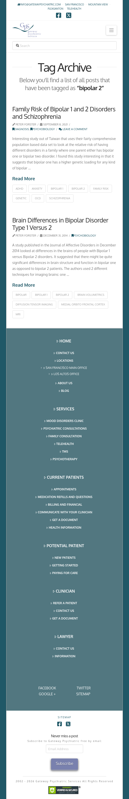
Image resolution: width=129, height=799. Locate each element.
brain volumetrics (90, 295)
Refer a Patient (64, 603)
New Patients (64, 558)
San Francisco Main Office (65, 368)
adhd (19, 188)
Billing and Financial (64, 505)
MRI (18, 314)
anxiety (37, 188)
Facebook (47, 688)
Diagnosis (20, 129)
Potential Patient (64, 546)
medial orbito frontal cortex (83, 304)
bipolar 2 (78, 188)
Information (64, 656)
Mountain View (98, 4)
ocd (38, 198)
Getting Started (64, 565)
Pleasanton (55, 8)
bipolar (21, 295)
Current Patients (64, 477)
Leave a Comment (73, 129)
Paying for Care (64, 573)
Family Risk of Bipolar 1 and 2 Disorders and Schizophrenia (63, 112)
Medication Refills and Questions (64, 497)
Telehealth (64, 444)
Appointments (64, 489)
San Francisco (74, 4)
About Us (63, 383)
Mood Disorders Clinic (64, 421)
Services (64, 409)
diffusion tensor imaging (34, 304)
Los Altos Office (65, 374)
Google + (47, 694)
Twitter (84, 688)
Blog (64, 391)
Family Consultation (64, 436)
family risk (101, 188)
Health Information (64, 528)
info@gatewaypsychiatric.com (39, 4)
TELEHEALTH (74, 8)
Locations (64, 361)
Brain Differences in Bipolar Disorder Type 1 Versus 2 (60, 223)
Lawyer (64, 636)
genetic (21, 198)
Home (64, 341)
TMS (64, 452)
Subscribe (64, 763)
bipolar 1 (57, 188)
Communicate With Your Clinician (64, 512)
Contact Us (64, 353)
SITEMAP (83, 694)
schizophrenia (59, 198)
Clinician (64, 591)
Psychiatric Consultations (64, 429)
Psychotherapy (64, 459)
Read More (23, 178)
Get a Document (64, 520)
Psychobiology (42, 129)
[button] (111, 30)
